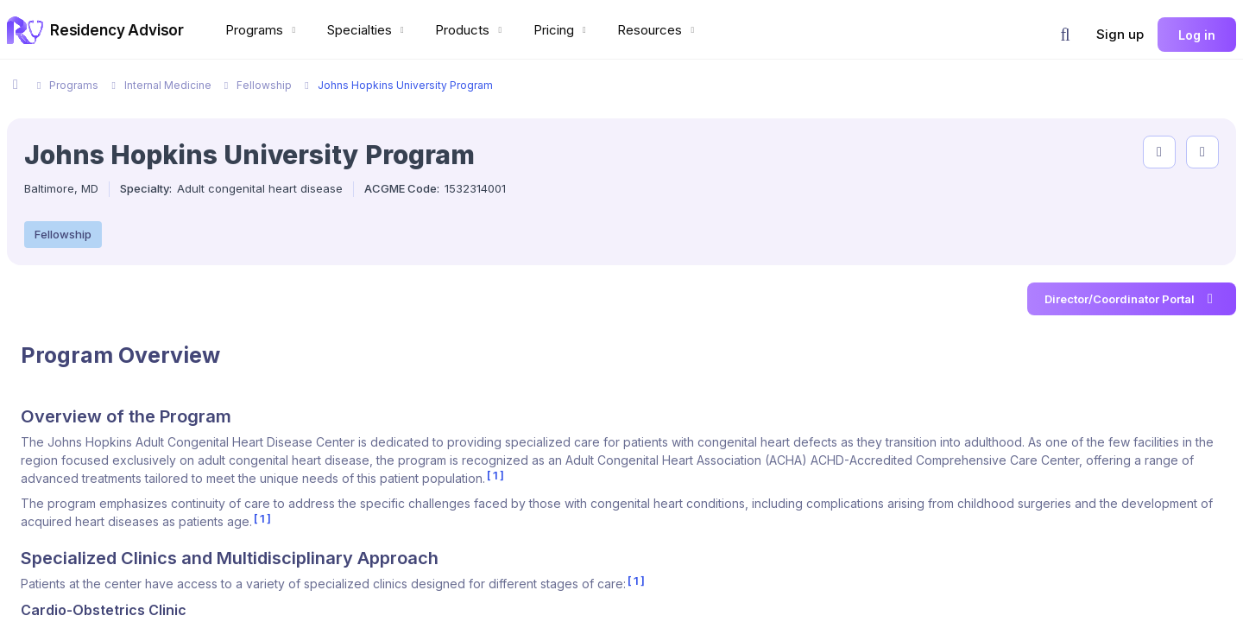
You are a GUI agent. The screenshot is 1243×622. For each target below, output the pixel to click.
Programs (262, 30)
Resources (657, 30)
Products (470, 30)
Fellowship (63, 234)
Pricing (561, 30)
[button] (1065, 34)
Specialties (367, 30)
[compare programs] (1202, 152)
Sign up (1120, 34)
